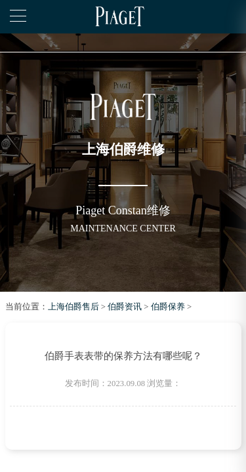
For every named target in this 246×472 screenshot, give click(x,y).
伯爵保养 (168, 306)
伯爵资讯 (125, 306)
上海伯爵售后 (73, 306)
